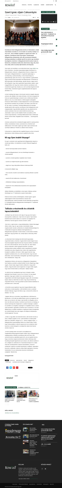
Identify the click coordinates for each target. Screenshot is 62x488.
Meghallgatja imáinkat (47, 44)
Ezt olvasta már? (28, 424)
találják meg (35, 68)
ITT (11, 90)
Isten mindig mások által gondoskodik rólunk (48, 429)
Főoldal (6, 9)
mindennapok (8, 362)
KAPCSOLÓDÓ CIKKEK (11, 387)
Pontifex (30, 4)
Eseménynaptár (49, 4)
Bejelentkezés (16, 0)
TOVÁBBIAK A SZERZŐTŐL (24, 387)
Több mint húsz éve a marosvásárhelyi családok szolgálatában (34, 400)
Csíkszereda (12, 360)
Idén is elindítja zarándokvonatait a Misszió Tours (33, 429)
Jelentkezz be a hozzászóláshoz (12, 412)
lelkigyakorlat (31, 360)
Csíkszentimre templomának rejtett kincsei (21, 400)
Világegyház (36, 4)
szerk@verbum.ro (34, 478)
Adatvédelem (39, 484)
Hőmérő (42, 4)
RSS (43, 425)
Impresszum (14, 484)
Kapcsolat (52, 484)
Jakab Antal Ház (19, 360)
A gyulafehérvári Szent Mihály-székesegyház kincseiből (9, 400)
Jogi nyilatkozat (32, 484)
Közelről (24, 4)
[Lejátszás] (43, 22)
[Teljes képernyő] (55, 22)
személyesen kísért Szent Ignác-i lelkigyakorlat (21, 362)
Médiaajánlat (45, 484)
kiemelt (25, 360)
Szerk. (9, 17)
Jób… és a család (46, 444)
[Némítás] (53, 22)
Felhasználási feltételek (23, 484)
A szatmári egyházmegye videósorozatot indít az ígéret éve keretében (48, 437)
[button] (55, 5)
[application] (49, 18)
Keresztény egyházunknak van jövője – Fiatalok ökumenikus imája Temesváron (33, 443)
